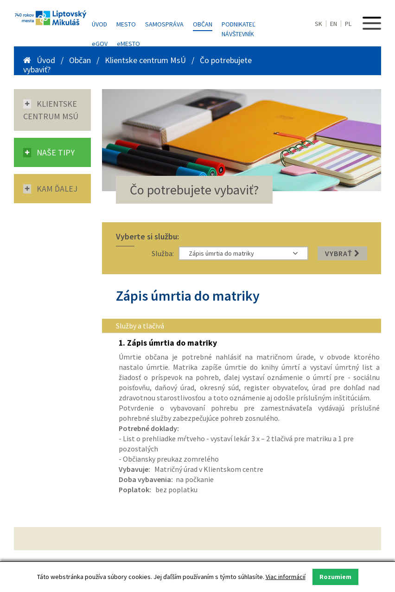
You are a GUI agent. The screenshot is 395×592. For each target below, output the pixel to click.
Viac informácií (286, 577)
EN (333, 23)
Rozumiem (335, 577)
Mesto (126, 24)
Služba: (163, 253)
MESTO (128, 43)
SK (318, 23)
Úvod (99, 24)
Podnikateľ (238, 24)
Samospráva (164, 24)
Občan (202, 24)
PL (348, 23)
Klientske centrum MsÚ (145, 60)
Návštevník (238, 34)
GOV (100, 43)
